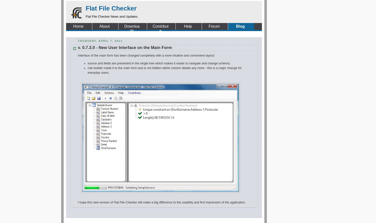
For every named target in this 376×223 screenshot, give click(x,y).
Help (188, 26)
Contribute (161, 26)
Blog (240, 26)
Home (78, 26)
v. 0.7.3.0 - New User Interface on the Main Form (125, 47)
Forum (214, 26)
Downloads (132, 26)
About (104, 26)
